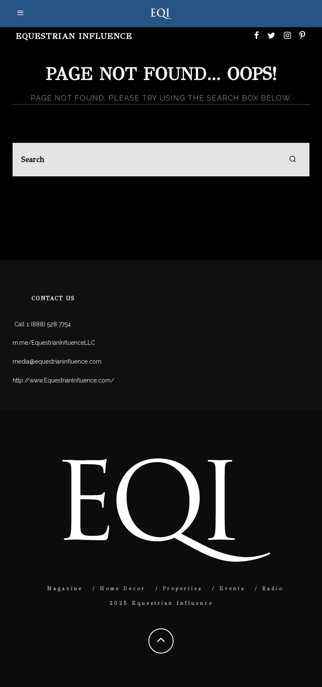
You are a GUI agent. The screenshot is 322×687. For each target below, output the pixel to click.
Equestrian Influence (74, 36)
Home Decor (122, 588)
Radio (272, 588)
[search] (292, 159)
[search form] (161, 159)
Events (232, 588)
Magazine (65, 588)
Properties (182, 588)
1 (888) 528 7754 (48, 324)
